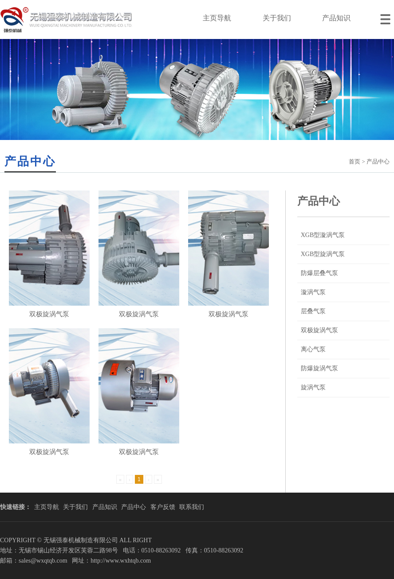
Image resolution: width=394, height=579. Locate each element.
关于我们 (277, 18)
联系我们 (191, 507)
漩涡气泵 (313, 292)
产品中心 (133, 507)
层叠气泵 (313, 311)
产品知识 (336, 18)
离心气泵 (313, 349)
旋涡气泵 (313, 387)
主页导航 (217, 18)
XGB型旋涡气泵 (323, 254)
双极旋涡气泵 (319, 330)
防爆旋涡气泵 (319, 368)
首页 (354, 161)
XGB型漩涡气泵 (323, 235)
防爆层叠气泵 (319, 273)
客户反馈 (162, 507)
